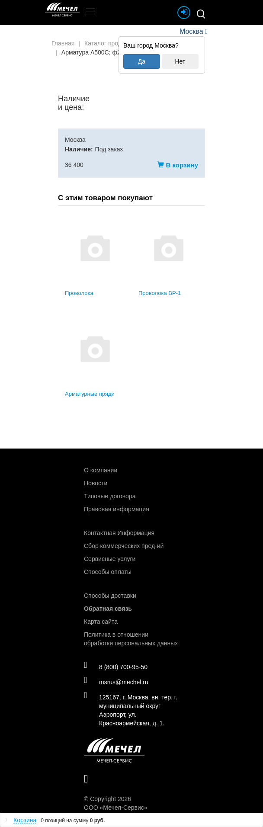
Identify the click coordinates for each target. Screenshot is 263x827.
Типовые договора (109, 496)
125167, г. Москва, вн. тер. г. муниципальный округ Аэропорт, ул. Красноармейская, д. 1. (130, 710)
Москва (191, 31)
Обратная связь (108, 608)
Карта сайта (101, 621)
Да (141, 61)
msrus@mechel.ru (116, 682)
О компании (100, 470)
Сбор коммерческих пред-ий (124, 545)
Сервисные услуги (109, 558)
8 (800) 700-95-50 (116, 666)
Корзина (24, 820)
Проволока (79, 293)
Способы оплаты (108, 571)
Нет (180, 61)
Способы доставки (110, 595)
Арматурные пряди (90, 394)
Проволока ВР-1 (159, 293)
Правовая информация (116, 509)
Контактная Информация (119, 532)
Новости (95, 483)
